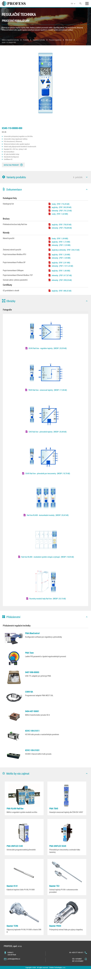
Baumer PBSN (55, 925)
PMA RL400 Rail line (15, 808)
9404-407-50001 (32, 711)
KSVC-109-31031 (32, 750)
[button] (45, 177)
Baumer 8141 (12, 885)
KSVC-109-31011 (32, 730)
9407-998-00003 (32, 672)
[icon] (86, 177)
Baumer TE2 (54, 885)
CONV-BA (29, 691)
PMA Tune (29, 652)
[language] (73, 3)
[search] (80, 3)
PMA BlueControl (32, 633)
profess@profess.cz (14, 959)
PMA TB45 (53, 808)
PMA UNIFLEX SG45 (57, 846)
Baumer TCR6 (12, 925)
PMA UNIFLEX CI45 (15, 846)
